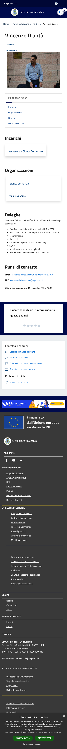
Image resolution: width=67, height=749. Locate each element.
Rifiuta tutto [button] (44, 738)
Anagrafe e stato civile (21, 513)
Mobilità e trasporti (20, 540)
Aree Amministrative (16, 477)
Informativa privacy (15, 707)
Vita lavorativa (18, 522)
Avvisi (9, 609)
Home (6, 24)
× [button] (64, 716)
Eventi (9, 626)
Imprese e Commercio (21, 526)
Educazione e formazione (23, 557)
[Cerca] (61, 12)
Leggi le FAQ (12, 685)
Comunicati (11, 605)
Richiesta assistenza (16, 690)
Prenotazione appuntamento (19, 676)
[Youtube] (14, 460)
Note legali (11, 712)
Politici (36, 24)
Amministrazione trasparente (20, 703)
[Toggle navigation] (5, 12)
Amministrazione (21, 24)
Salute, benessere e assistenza (25, 574)
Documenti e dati (14, 500)
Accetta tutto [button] (23, 738)
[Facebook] (6, 460)
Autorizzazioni (18, 579)
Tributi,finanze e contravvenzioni (26, 566)
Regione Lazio (10, 3)
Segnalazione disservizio (17, 681)
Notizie (9, 600)
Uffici (8, 482)
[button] (33, 744)
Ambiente (15, 570)
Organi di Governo (14, 473)
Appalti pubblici (18, 531)
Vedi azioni (12, 50)
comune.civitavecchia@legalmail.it (26, 280)
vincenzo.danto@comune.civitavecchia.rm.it (32, 274)
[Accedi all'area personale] (56, 3)
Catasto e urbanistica (21, 535)
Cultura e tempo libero (21, 518)
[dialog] (33, 731)
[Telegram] (21, 460)
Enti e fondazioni (14, 486)
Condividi (11, 44)
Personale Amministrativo (18, 495)
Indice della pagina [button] (17, 97)
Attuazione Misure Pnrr (22, 583)
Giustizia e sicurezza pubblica (25, 561)
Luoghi (9, 622)
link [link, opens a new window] (60, 732)
